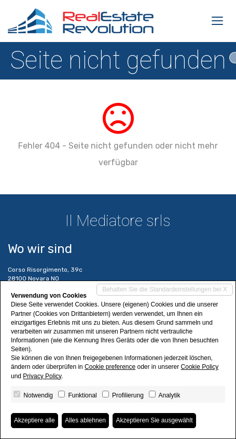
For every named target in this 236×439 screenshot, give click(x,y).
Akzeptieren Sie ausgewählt (154, 420)
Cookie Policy (200, 366)
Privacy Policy (42, 376)
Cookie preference (110, 366)
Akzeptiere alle (34, 420)
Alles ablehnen (85, 420)
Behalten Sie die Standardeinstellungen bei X (164, 289)
